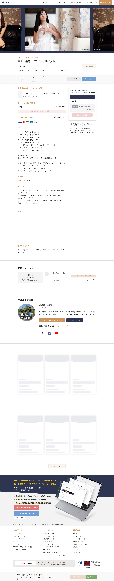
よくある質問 (16, 544)
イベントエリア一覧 (18, 539)
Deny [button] (91, 572)
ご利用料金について (48, 539)
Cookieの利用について (79, 539)
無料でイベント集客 (105, 2)
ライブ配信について (48, 544)
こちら (84, 132)
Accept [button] (100, 572)
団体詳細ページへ (75, 320)
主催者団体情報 (89, 66)
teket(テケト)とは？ (48, 533)
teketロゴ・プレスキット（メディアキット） (55, 555)
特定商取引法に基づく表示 (80, 544)
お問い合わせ (76, 552)
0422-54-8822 (57, 250)
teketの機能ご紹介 (48, 541)
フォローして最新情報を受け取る (52, 320)
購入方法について (61, 117)
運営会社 (75, 547)
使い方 (15, 541)
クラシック (21, 57)
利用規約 (75, 533)
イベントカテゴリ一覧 (19, 536)
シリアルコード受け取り (19, 549)
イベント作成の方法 (48, 536)
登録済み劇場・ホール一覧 (50, 552)
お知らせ (75, 549)
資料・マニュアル (48, 549)
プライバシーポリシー (79, 536)
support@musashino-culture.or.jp (67, 326)
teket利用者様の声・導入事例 (51, 547)
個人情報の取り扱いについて (80, 541)
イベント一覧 (33, 524)
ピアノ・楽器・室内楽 (32, 57)
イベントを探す (17, 533)
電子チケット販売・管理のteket (20, 524)
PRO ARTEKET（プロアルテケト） (22, 547)
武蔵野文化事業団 (45, 305)
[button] (10, 574)
